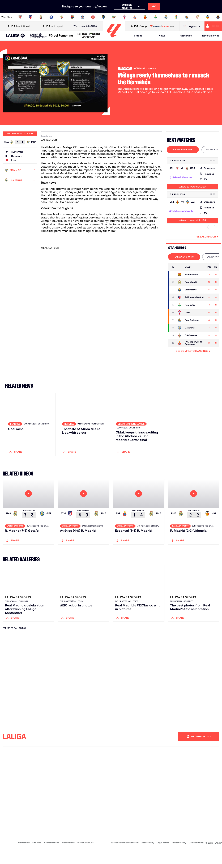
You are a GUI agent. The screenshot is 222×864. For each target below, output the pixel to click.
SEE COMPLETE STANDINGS (193, 351)
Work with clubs (85, 857)
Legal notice (163, 857)
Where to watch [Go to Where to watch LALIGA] (85, 26)
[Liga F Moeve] (61, 36)
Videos (138, 35)
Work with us (68, 857)
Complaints (24, 857)
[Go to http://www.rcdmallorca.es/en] (145, 17)
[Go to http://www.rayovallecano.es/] (113, 17)
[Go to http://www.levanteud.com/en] (103, 17)
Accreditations (51, 857)
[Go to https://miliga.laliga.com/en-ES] (213, 26)
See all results (207, 236)
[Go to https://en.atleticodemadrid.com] (30, 17)
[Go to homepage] (114, 39)
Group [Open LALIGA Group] (138, 26)
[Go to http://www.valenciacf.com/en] (207, 17)
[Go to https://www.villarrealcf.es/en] (218, 17)
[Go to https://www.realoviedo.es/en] (176, 17)
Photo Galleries (210, 35)
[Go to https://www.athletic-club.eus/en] (20, 17)
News (162, 35)
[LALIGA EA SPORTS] (15, 36)
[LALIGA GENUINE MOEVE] (89, 36)
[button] (15, 35)
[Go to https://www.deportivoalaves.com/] (51, 17)
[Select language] (193, 26)
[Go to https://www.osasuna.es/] (41, 17)
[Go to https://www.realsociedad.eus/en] (186, 17)
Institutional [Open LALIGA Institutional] (17, 26)
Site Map (36, 857)
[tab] (183, 149)
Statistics (186, 35)
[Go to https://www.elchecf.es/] (61, 17)
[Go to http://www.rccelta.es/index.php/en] (124, 17)
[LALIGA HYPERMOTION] (38, 35)
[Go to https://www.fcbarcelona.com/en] (72, 17)
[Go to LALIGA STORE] (162, 26)
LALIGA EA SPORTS (182, 149)
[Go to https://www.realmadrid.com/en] (166, 17)
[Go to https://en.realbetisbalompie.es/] (155, 17)
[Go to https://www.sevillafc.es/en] (197, 17)
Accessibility (147, 857)
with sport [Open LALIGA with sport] (52, 26)
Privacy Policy (179, 857)
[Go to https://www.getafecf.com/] (82, 17)
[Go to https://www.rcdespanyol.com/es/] (134, 17)
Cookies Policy (196, 857)
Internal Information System (125, 857)
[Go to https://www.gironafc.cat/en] (93, 17)
